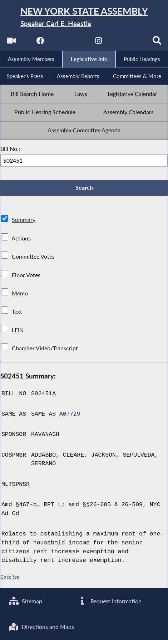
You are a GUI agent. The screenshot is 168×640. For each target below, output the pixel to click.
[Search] (157, 43)
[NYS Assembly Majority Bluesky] (128, 43)
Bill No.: (10, 149)
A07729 (69, 416)
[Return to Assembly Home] (84, 17)
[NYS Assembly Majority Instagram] (99, 43)
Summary (23, 221)
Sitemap (25, 600)
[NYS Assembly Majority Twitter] (69, 43)
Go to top (10, 578)
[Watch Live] (11, 43)
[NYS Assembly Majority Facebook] (40, 43)
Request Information (110, 600)
